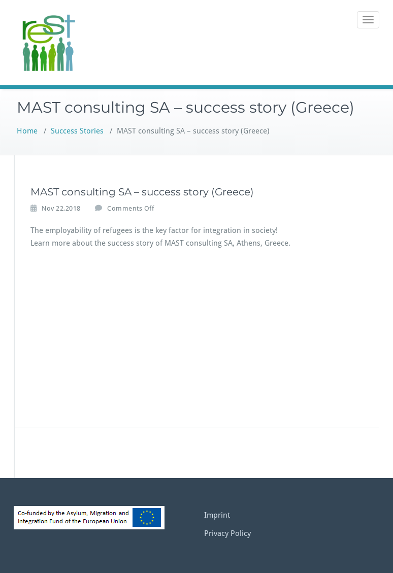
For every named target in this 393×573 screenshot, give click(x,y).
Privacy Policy (227, 533)
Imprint (217, 515)
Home (27, 131)
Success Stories (77, 131)
